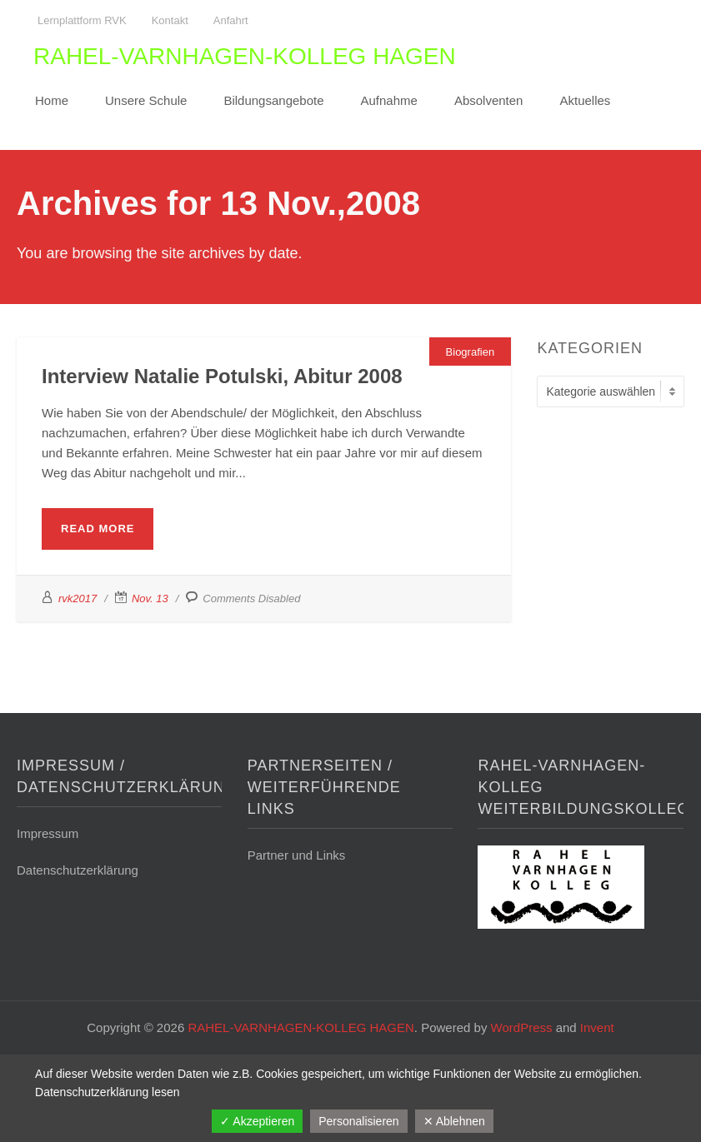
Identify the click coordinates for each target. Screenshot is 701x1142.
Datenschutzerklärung (77, 870)
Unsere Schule (146, 100)
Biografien (470, 352)
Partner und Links (297, 855)
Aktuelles (584, 100)
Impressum (47, 833)
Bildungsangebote (273, 100)
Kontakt (170, 20)
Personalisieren (358, 1121)
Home (51, 100)
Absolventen (488, 100)
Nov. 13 (150, 598)
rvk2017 (77, 598)
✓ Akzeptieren (257, 1121)
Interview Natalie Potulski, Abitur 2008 (222, 376)
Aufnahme (389, 100)
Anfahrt (230, 20)
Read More (97, 528)
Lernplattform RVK (82, 20)
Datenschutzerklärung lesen (107, 1092)
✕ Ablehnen (454, 1121)
